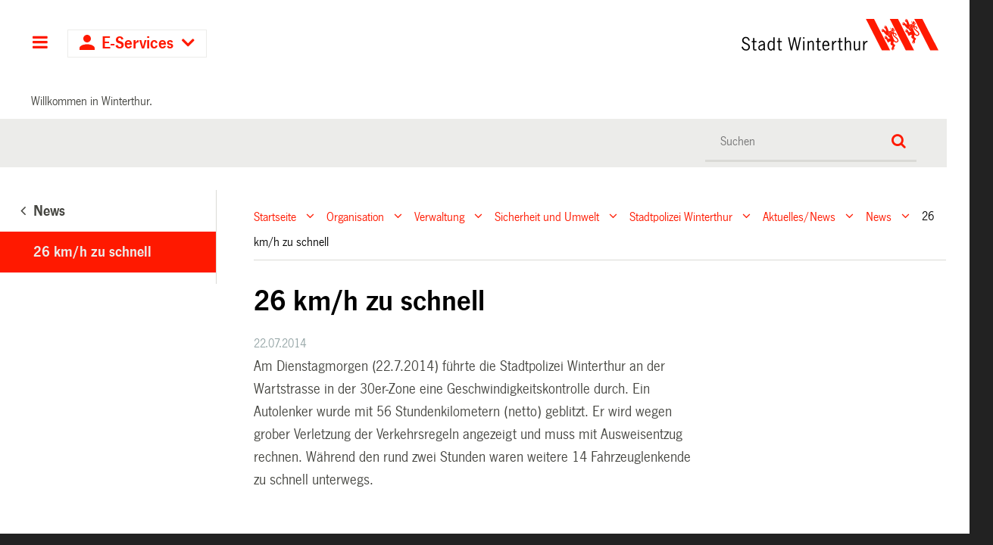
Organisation (355, 216)
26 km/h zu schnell (92, 252)
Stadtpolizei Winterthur (680, 216)
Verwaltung (439, 216)
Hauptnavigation (39, 43)
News (879, 216)
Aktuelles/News (799, 216)
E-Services (137, 43)
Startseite (275, 216)
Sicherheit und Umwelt (547, 216)
